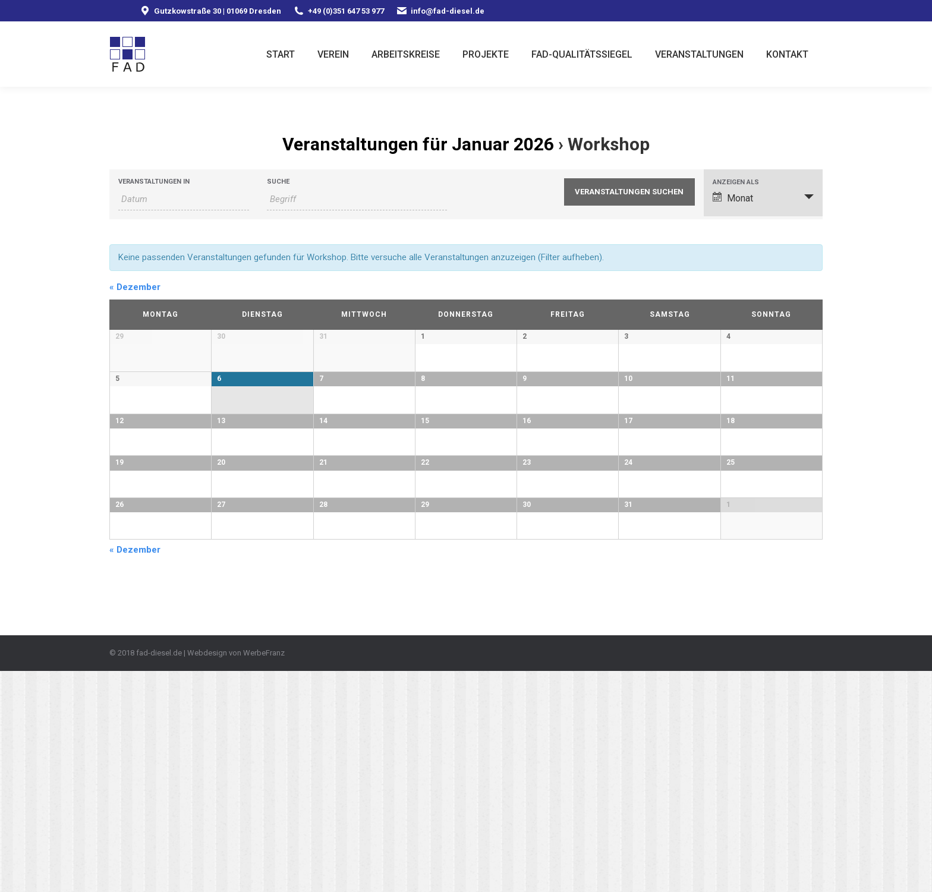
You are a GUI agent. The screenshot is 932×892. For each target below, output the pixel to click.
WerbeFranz (264, 873)
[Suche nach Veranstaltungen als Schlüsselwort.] (357, 199)
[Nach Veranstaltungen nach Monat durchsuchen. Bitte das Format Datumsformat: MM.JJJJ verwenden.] (183, 199)
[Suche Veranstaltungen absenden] (629, 192)
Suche (278, 181)
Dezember (134, 287)
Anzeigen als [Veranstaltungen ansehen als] (736, 182)
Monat (733, 198)
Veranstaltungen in (154, 181)
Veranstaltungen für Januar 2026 (418, 144)
